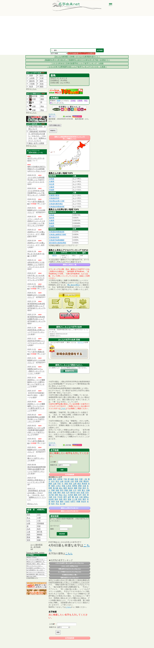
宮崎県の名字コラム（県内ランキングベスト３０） (35, 371)
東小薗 (55, 488)
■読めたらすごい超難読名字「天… (36, 561)
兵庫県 (79, 100)
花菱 (32, 106)
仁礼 (28, 521)
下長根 (32, 84)
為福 (66, 484)
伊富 (81, 481)
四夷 (76, 481)
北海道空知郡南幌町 (56, 240)
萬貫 (65, 488)
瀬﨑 (75, 488)
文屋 (84, 486)
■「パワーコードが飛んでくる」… (36, 559)
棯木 (53, 504)
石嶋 (88, 490)
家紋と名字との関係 (36, 143)
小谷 (39, 521)
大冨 (72, 481)
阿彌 (78, 501)
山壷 (54, 484)
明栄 (80, 488)
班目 (80, 499)
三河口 (58, 486)
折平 (80, 495)
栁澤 (53, 501)
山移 (74, 484)
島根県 (51, 223)
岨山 (60, 488)
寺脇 (63, 486)
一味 (85, 479)
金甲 (69, 497)
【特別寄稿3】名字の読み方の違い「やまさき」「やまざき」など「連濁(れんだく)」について (36, 495)
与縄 (50, 497)
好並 (50, 492)
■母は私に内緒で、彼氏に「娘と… (36, 563)
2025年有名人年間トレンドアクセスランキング (36, 332)
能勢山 (86, 497)
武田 (28, 534)
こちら (33, 89)
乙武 (28, 529)
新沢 (84, 488)
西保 (28, 537)
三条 (28, 532)
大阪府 (51, 187)
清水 (28, 515)
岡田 (42, 96)
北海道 (73, 100)
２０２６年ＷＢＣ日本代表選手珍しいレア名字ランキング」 (35, 193)
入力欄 (52, 462)
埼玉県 (51, 184)
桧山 (60, 495)
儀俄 (50, 479)
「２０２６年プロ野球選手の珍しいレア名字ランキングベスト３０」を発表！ (77, 67)
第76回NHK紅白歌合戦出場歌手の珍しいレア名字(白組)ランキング (36, 319)
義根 (75, 495)
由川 (41, 75)
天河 (87, 492)
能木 (56, 499)
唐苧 (65, 497)
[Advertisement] (77, 32)
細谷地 (32, 81)
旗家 (50, 484)
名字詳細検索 (69, 474)
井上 (28, 518)
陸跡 (31, 75)
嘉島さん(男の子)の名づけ (69, 508)
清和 (56, 495)
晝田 (61, 501)
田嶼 (39, 540)
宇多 (59, 484)
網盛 (80, 486)
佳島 (58, 100)
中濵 (41, 78)
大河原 (70, 495)
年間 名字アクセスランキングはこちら (69, 569)
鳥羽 (39, 529)
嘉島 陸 (54, 255)
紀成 (82, 492)
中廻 (81, 479)
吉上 (65, 495)
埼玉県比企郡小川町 (56, 201)
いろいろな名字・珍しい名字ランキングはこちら (70, 563)
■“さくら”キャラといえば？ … (35, 565)
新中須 (73, 492)
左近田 (51, 499)
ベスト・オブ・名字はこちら (69, 566)
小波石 (67, 501)
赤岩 (63, 492)
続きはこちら (32, 504)
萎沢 (84, 499)
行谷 (54, 497)
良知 (41, 84)
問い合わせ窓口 (73, 285)
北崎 (70, 490)
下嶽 (65, 479)
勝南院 (39, 534)
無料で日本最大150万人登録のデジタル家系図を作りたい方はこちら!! (36, 169)
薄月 (54, 479)
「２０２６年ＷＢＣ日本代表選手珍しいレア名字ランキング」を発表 (77, 63)
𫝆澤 (39, 518)
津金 (42, 106)
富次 (57, 481)
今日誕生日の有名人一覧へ (69, 574)
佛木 (59, 492)
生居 (76, 497)
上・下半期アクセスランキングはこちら (69, 572)
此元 (53, 481)
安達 (57, 501)
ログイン (81, 342)
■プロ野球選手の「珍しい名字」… (36, 570)
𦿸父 (39, 537)
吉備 (54, 492)
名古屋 (67, 481)
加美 (60, 499)
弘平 (68, 492)
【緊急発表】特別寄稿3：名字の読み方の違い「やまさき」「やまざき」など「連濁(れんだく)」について (37, 136)
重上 (83, 490)
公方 (74, 490)
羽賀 (39, 526)
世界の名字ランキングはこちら (70, 577)
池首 (70, 484)
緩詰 (79, 484)
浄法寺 (83, 501)
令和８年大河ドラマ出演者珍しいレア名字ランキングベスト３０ (35, 264)
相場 (53, 486)
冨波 (69, 499)
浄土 (57, 504)
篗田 (41, 86)
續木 (41, 81)
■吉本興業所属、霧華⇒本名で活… (36, 574)
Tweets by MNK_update (35, 553)
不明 (34, 99)
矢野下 (73, 501)
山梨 (28, 523)
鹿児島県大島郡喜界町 (57, 243)
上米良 (32, 78)
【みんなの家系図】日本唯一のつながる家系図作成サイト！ (77, 57)
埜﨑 (53, 490)
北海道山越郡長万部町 (57, 234)
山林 (61, 481)
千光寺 (59, 497)
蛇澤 (31, 86)
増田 (42, 99)
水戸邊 (51, 495)
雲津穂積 (40, 523)
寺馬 (79, 490)
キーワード (54, 526)
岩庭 (57, 490)
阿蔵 (66, 490)
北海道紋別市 (54, 198)
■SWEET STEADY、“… (33, 557)
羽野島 (74, 486)
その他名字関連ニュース (32, 578)
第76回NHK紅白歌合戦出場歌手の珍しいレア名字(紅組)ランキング (36, 306)
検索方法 (53, 465)
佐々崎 (62, 504)
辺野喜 (59, 479)
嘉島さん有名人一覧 (69, 264)
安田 (28, 540)
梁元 (65, 499)
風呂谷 (70, 488)
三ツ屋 (74, 499)
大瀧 (81, 497)
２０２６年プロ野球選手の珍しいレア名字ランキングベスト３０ (35, 180)
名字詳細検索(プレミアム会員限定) (81, 53)
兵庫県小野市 (54, 195)
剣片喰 (34, 96)
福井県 (51, 218)
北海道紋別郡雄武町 (56, 206)
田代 (61, 490)
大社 (39, 515)
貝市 (84, 495)
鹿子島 (39, 532)
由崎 (72, 479)
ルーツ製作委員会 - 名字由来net (36, 547)
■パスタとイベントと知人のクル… (36, 572)
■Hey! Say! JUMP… (32, 576)
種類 (52, 529)
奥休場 (84, 484)
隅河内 (86, 481)
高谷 (76, 479)
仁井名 (68, 486)
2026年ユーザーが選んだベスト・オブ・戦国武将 (36, 234)
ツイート (52, 114)
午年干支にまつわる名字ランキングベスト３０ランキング (35, 278)
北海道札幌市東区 (56, 204)
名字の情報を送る (55, 125)
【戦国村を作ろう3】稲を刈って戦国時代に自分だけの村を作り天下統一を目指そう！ (77, 60)
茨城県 (51, 190)
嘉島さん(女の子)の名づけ (69, 511)
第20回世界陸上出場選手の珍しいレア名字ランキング (36, 419)
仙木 (78, 492)
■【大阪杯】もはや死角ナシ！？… (36, 568)
